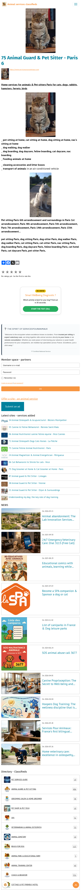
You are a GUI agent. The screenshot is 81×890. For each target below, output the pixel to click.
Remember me (10, 378)
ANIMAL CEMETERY (40, 837)
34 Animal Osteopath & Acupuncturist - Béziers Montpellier (38, 420)
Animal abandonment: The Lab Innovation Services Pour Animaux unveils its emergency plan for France (58, 518)
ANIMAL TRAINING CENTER (40, 865)
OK (40, 389)
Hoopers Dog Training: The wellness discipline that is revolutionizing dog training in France (60, 705)
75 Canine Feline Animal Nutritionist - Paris (30, 448)
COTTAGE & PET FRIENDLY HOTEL (40, 884)
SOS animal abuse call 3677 (59, 653)
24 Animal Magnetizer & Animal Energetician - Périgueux (36, 455)
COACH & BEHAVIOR (40, 875)
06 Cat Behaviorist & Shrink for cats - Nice (29, 462)
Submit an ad (12, 406)
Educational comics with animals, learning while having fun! (57, 565)
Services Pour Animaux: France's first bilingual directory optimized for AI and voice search (58, 729)
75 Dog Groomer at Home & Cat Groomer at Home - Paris (36, 469)
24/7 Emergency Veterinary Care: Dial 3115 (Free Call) (58, 541)
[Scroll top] (76, 885)
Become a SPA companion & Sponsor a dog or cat (59, 592)
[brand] (19, 4)
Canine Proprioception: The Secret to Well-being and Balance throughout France (59, 682)
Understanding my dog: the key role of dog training (33, 497)
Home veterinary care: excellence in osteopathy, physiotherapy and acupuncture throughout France (57, 753)
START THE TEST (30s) (40, 309)
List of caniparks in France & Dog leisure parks (58, 626)
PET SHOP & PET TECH (40, 808)
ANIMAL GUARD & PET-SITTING (40, 789)
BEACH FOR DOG (40, 846)
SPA (40, 818)
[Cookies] (5, 885)
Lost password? (18, 383)
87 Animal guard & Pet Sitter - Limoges (27, 476)
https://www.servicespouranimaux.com (24, 69)
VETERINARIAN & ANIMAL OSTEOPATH (40, 827)
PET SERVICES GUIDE (40, 779)
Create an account (7, 383)
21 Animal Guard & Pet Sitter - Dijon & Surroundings (34, 490)
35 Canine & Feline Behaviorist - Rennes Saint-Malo (34, 427)
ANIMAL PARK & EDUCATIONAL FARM (40, 856)
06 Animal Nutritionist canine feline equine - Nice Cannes (37, 434)
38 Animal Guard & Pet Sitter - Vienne (27, 483)
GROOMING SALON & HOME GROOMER (40, 799)
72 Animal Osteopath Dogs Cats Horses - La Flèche (33, 441)
